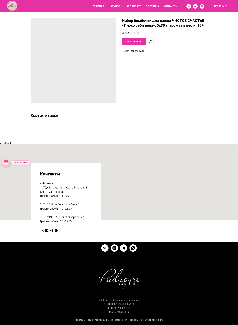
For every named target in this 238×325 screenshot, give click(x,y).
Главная (98, 6)
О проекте (134, 6)
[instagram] (47, 230)
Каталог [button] (115, 6)
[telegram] (195, 6)
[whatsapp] (56, 230)
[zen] (202, 6)
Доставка (152, 6)
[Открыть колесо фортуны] (6, 162)
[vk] (188, 6)
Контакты (170, 6)
